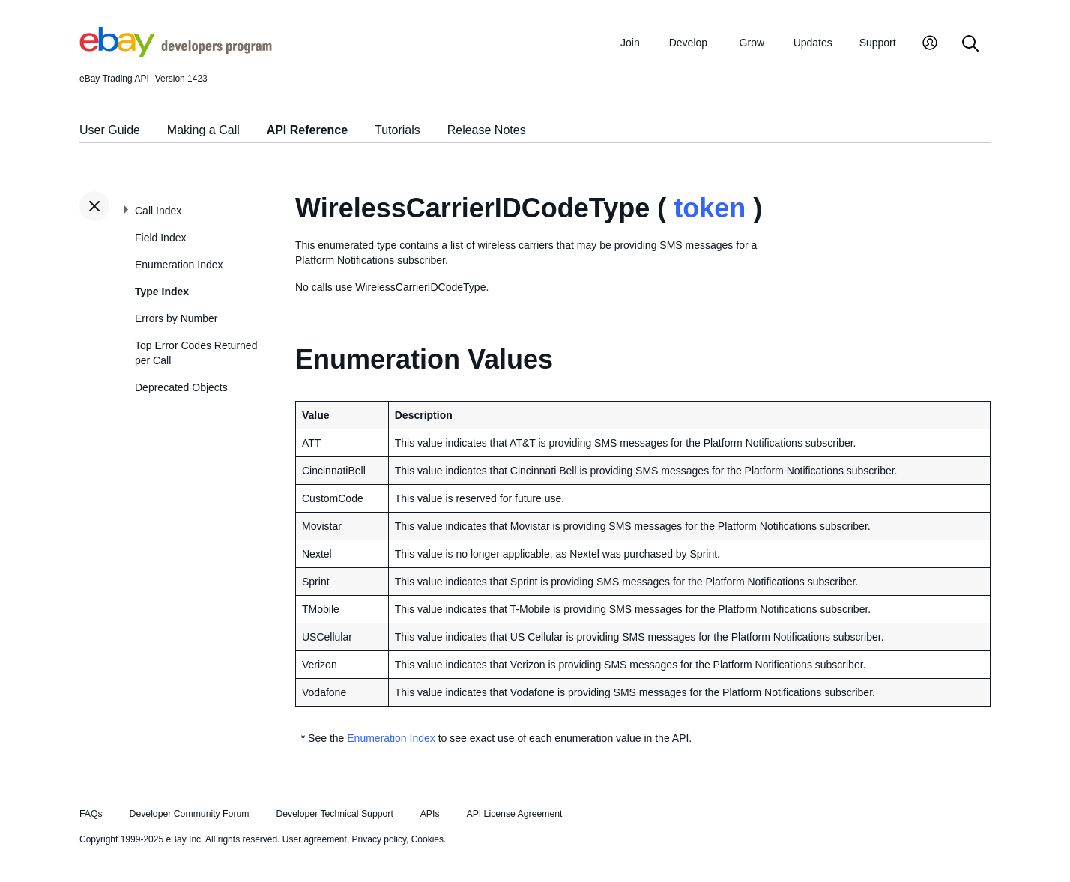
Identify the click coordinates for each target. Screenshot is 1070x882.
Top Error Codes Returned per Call (196, 352)
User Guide (109, 130)
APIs (430, 814)
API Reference (307, 130)
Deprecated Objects (181, 387)
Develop (688, 43)
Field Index (160, 238)
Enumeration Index (179, 265)
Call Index (158, 211)
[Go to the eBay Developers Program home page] (175, 53)
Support (877, 43)
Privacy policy (379, 839)
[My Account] (930, 44)
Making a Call (203, 130)
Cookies (427, 839)
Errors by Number (176, 318)
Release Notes (486, 130)
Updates (813, 43)
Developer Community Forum (190, 814)
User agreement (314, 839)
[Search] (970, 44)
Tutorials (397, 130)
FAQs (91, 814)
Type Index (162, 291)
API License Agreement (514, 814)
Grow (752, 43)
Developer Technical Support (334, 814)
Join (630, 43)
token (710, 208)
